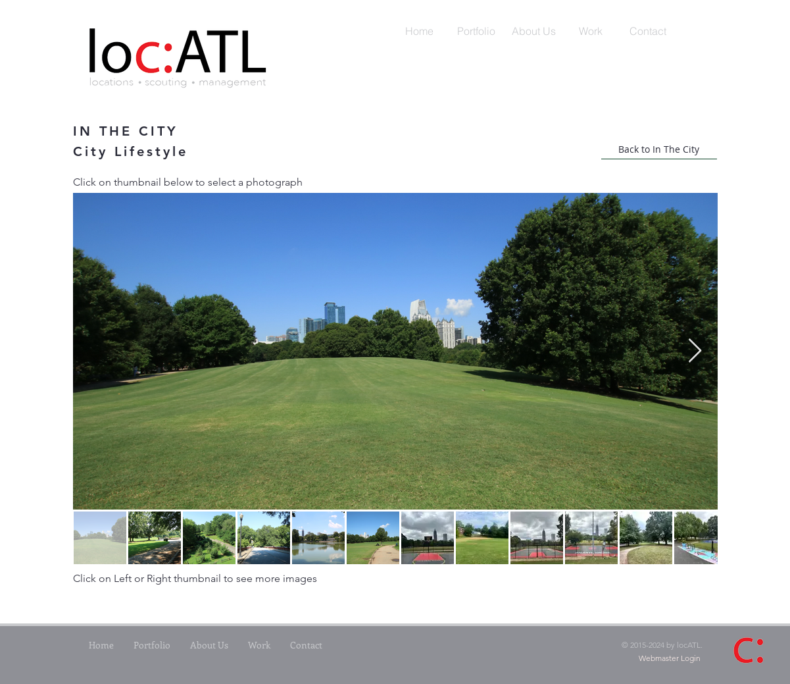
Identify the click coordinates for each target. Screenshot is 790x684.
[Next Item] (695, 351)
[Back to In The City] (659, 149)
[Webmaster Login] (670, 659)
